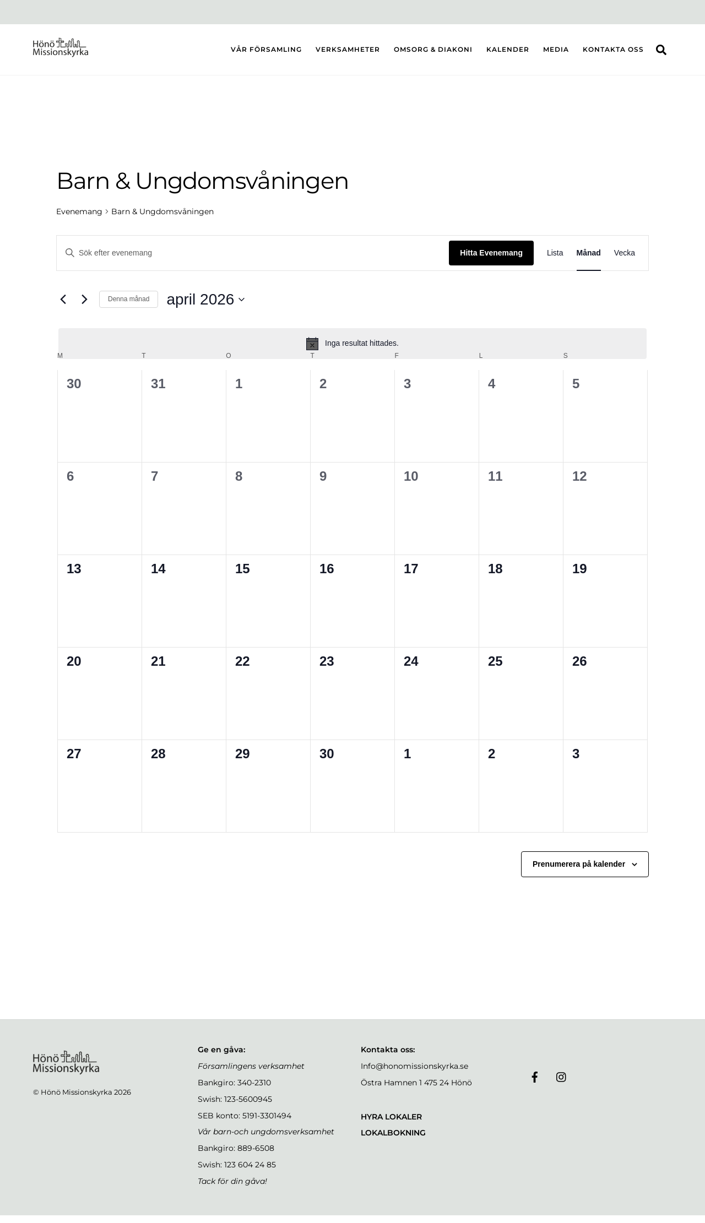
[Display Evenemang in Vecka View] (624, 260)
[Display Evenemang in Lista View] (555, 260)
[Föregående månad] (62, 307)
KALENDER (507, 53)
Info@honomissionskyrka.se (414, 1074)
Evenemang (79, 219)
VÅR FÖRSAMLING (266, 53)
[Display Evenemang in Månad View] (589, 260)
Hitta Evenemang (491, 260)
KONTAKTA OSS (613, 53)
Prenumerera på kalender (579, 871)
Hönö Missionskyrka (76, 1099)
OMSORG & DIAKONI (433, 53)
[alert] (352, 351)
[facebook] (535, 1084)
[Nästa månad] (84, 307)
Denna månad (128, 307)
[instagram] (562, 1084)
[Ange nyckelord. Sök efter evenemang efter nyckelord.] (253, 260)
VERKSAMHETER (348, 53)
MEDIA (556, 53)
